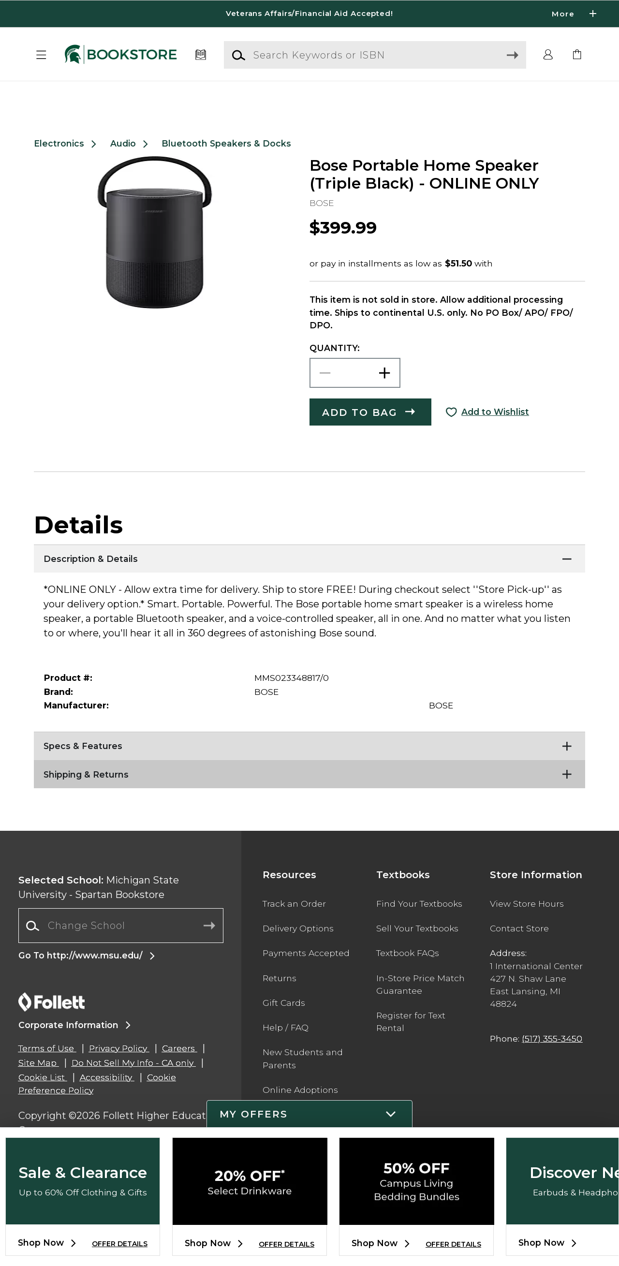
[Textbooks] (201, 55)
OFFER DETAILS (119, 1243)
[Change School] (120, 948)
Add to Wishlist (495, 435)
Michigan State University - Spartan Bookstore (98, 911)
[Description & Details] (309, 579)
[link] (577, 55)
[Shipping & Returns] (309, 795)
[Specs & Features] (309, 767)
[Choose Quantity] (355, 396)
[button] (41, 55)
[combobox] (120, 949)
